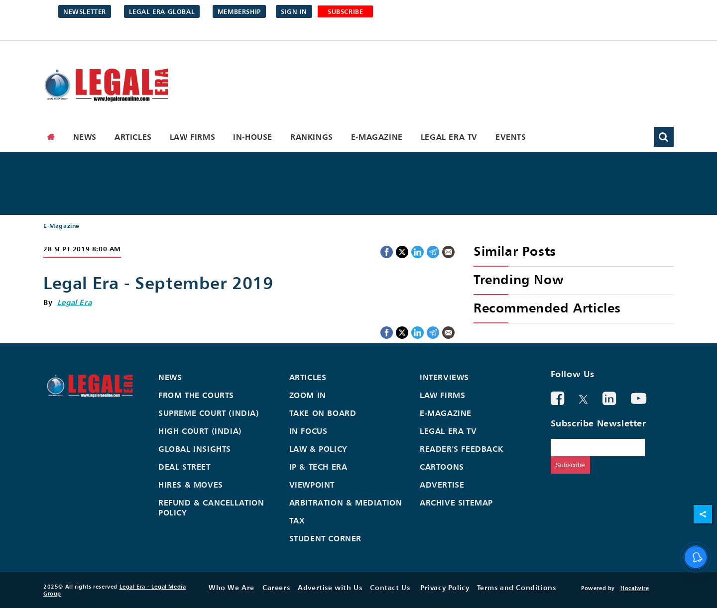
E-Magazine (377, 137)
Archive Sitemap (456, 502)
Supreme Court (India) (208, 413)
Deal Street (184, 467)
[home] (51, 137)
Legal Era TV (449, 137)
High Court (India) (200, 431)
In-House (252, 137)
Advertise (442, 485)
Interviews (444, 377)
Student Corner (325, 538)
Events (510, 137)
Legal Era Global (162, 11)
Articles (133, 137)
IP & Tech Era (318, 467)
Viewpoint (312, 485)
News (85, 137)
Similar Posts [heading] (515, 251)
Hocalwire (634, 588)
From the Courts (196, 395)
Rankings (311, 137)
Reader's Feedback (461, 449)
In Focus (308, 431)
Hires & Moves (190, 485)
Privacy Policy (444, 587)
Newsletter (84, 11)
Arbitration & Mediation (345, 502)
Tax (297, 520)
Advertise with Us (330, 587)
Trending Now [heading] (518, 279)
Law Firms (192, 137)
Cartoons (442, 467)
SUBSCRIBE (345, 11)
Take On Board (323, 413)
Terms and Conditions (516, 587)
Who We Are (231, 587)
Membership (239, 11)
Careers (276, 587)
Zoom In (307, 395)
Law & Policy (318, 449)
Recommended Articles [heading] (547, 307)
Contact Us (390, 587)
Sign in (294, 11)
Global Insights (194, 449)
